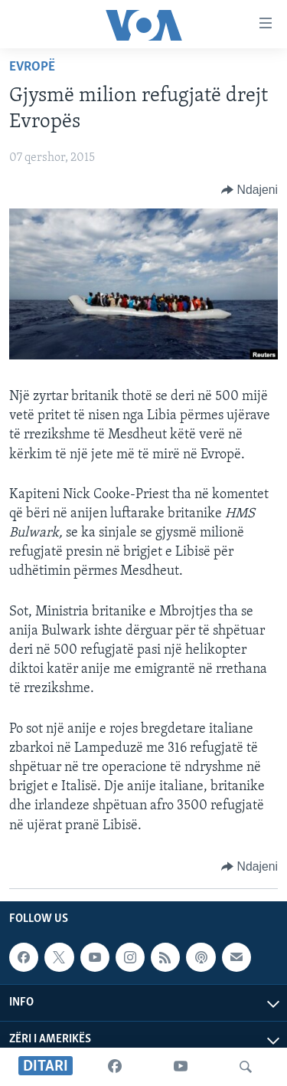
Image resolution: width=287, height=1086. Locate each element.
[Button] (249, 190)
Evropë (32, 67)
